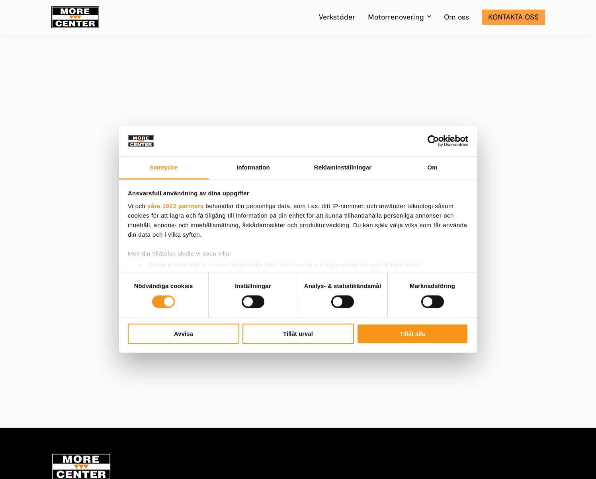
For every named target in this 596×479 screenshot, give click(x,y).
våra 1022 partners (175, 206)
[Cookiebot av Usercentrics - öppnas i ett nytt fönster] (433, 141)
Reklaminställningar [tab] (342, 167)
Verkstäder (337, 17)
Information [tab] (253, 167)
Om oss (456, 17)
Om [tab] (432, 167)
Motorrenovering (396, 17)
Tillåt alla (412, 333)
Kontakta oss (513, 17)
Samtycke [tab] (164, 167)
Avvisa (183, 333)
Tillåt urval (298, 333)
